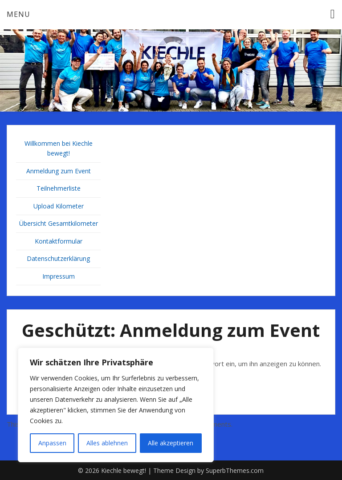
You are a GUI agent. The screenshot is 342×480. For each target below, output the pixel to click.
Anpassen (52, 443)
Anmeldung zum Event (58, 171)
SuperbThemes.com (235, 470)
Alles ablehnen (107, 443)
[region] (116, 405)
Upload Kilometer (58, 206)
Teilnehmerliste (59, 188)
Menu (18, 14)
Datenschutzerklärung (58, 258)
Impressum (58, 276)
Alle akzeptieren (170, 443)
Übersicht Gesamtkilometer (58, 223)
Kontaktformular (58, 241)
